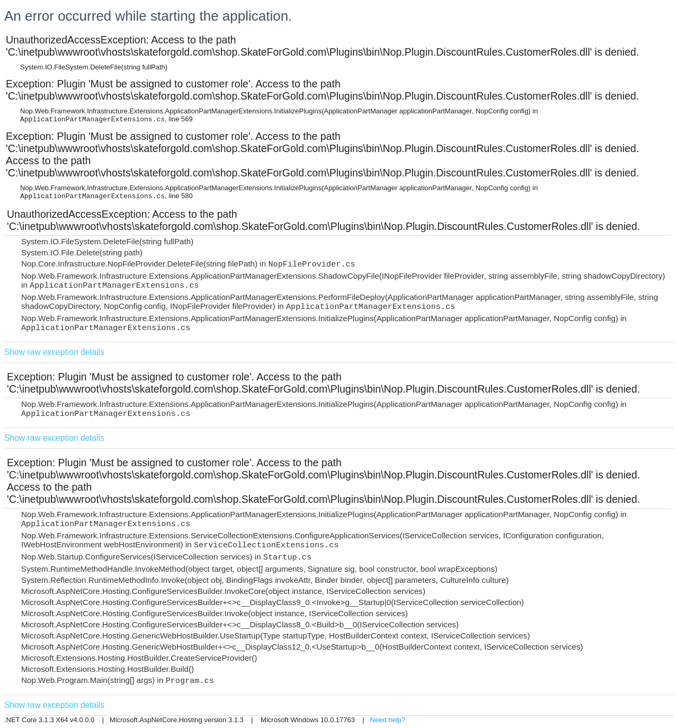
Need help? (388, 720)
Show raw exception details (54, 352)
